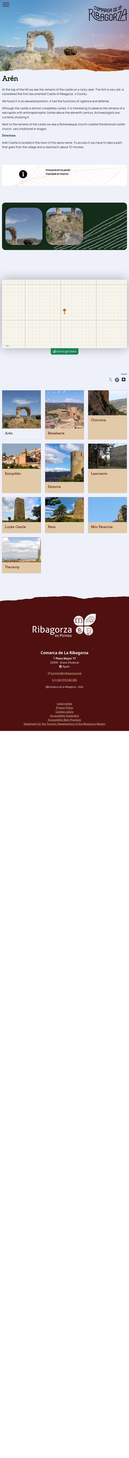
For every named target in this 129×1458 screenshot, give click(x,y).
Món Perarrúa (102, 527)
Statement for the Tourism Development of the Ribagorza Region (64, 724)
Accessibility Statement (64, 716)
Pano (52, 527)
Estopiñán (13, 473)
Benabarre (56, 433)
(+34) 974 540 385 (64, 680)
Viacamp (12, 567)
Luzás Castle (15, 527)
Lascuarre (99, 473)
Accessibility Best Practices (64, 720)
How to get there (64, 351)
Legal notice (64, 703)
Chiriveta (98, 420)
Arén (9, 433)
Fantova (54, 486)
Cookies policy (65, 712)
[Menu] (6, 5)
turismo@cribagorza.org (64, 673)
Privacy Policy (64, 708)
